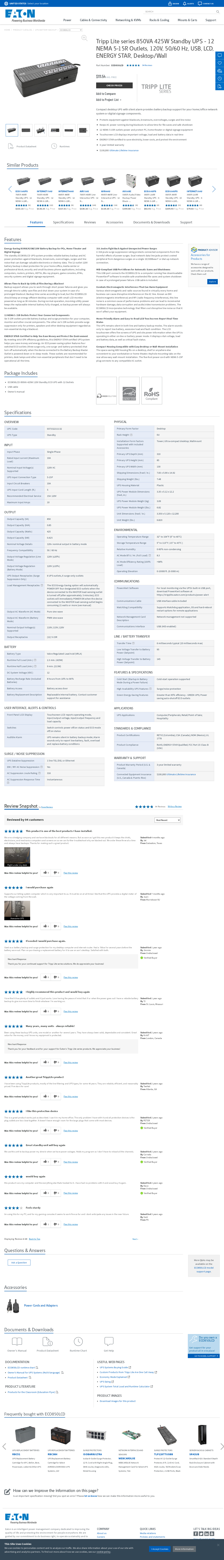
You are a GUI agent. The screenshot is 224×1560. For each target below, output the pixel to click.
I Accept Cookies (160, 1549)
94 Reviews (147, 65)
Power (67, 20)
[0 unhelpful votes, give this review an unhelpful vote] (56, 872)
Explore (212, 281)
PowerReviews (47, 807)
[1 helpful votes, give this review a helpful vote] (45, 1224)
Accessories (114, 222)
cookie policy (103, 1551)
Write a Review (175, 806)
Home (7, 30)
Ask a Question (19, 1262)
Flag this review (71, 872)
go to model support (206, 1356)
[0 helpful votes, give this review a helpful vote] (45, 872)
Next (135, 1239)
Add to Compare (106, 93)
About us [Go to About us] (101, 1533)
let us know (90, 1495)
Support (211, 20)
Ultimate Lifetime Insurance (124, 150)
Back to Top (34, 1238)
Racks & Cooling (159, 20)
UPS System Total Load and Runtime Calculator (125, 1386)
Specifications (63, 222)
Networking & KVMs (128, 20)
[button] (10, 189)
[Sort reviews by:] (167, 820)
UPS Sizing (105, 1381)
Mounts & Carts (187, 20)
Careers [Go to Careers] (101, 1536)
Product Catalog (22, 30)
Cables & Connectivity (93, 20)
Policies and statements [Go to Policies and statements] (152, 1536)
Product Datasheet (18, 1377)
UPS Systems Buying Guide (114, 1367)
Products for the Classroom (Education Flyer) (31, 1392)
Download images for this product (118, 1401)
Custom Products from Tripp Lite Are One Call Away (127, 1372)
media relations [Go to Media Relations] (148, 1533)
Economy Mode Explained (113, 1377)
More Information (184, 1549)
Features (36, 222)
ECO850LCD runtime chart (21, 1367)
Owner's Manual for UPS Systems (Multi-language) (34, 1372)
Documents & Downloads (151, 222)
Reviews (90, 222)
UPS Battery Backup (46, 30)
